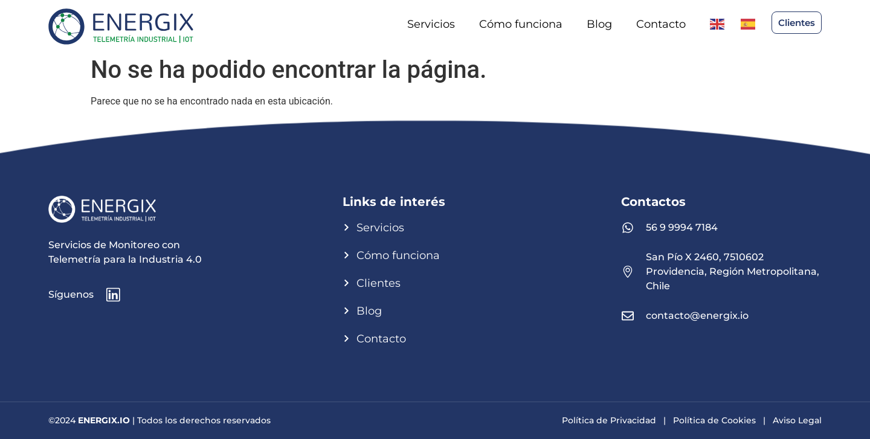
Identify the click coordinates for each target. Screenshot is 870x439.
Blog (599, 24)
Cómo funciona (520, 24)
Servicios (431, 24)
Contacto (661, 24)
